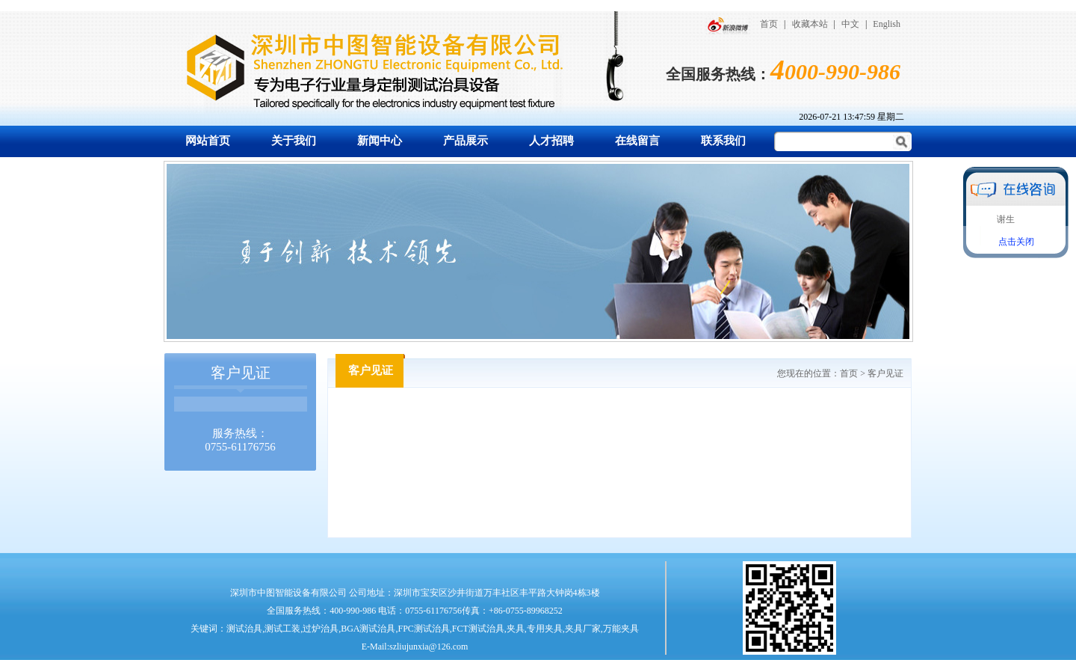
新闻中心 (379, 141)
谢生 (1006, 219)
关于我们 (293, 141)
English (886, 24)
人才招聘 (551, 141)
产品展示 (465, 141)
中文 (850, 24)
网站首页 (207, 141)
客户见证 (885, 373)
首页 (769, 24)
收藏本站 (810, 24)
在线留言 (637, 141)
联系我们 (723, 141)
